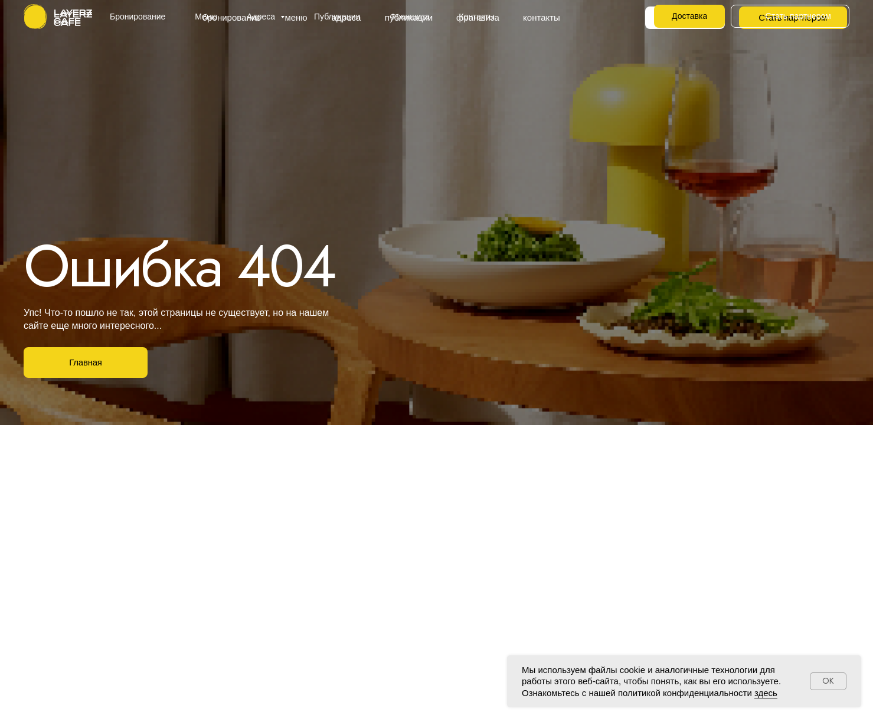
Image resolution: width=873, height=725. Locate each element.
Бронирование (137, 16)
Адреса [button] (262, 16)
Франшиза (409, 16)
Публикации (337, 16)
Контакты (477, 16)
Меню (206, 16)
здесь (765, 693)
